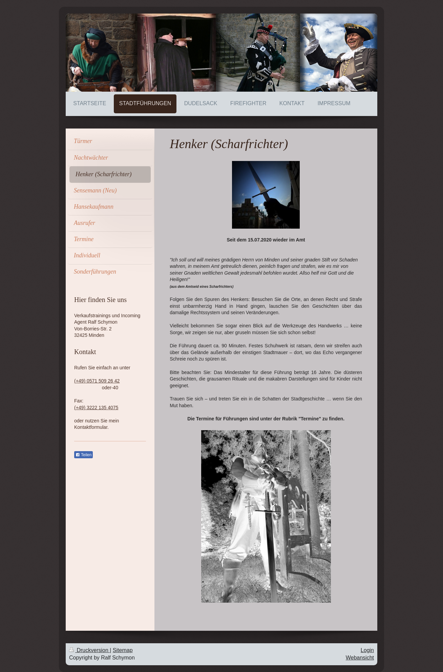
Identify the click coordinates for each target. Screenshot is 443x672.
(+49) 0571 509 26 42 (97, 381)
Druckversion (89, 650)
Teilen (83, 455)
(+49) (80, 407)
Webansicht (360, 658)
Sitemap (123, 650)
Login (367, 650)
